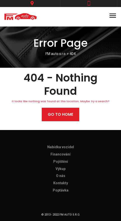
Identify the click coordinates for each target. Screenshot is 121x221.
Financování (60, 154)
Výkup (61, 169)
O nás (60, 176)
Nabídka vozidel (60, 147)
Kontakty (60, 183)
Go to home (60, 114)
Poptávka (60, 190)
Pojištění (60, 162)
